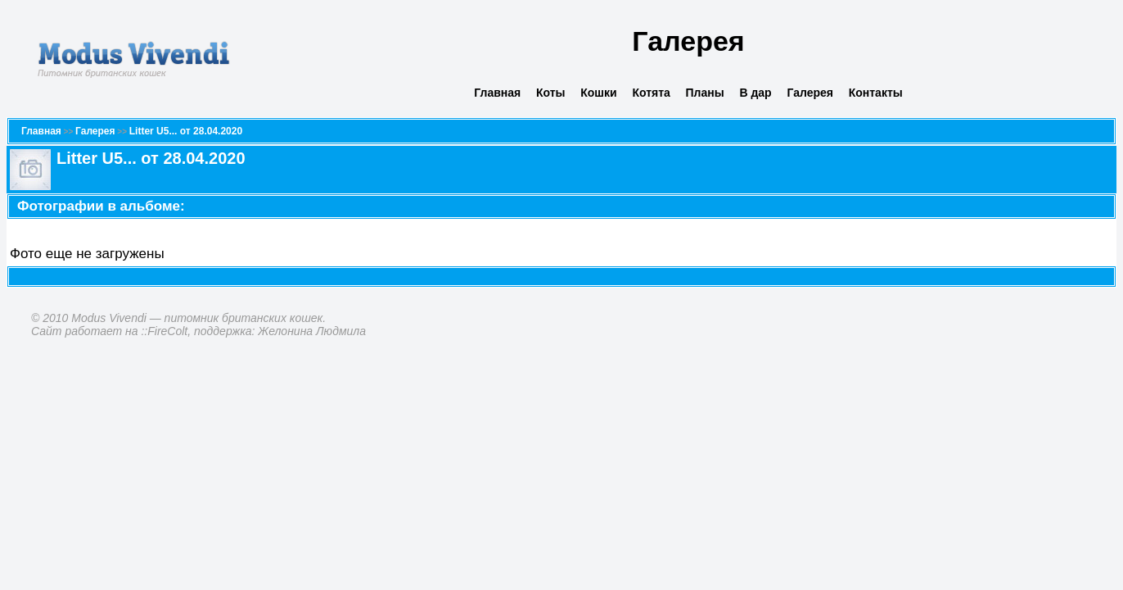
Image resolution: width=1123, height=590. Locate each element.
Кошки (598, 92)
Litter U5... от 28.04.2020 (185, 131)
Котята (651, 92)
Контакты (876, 92)
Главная (497, 92)
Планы (705, 92)
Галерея (810, 92)
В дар (755, 92)
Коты (551, 92)
